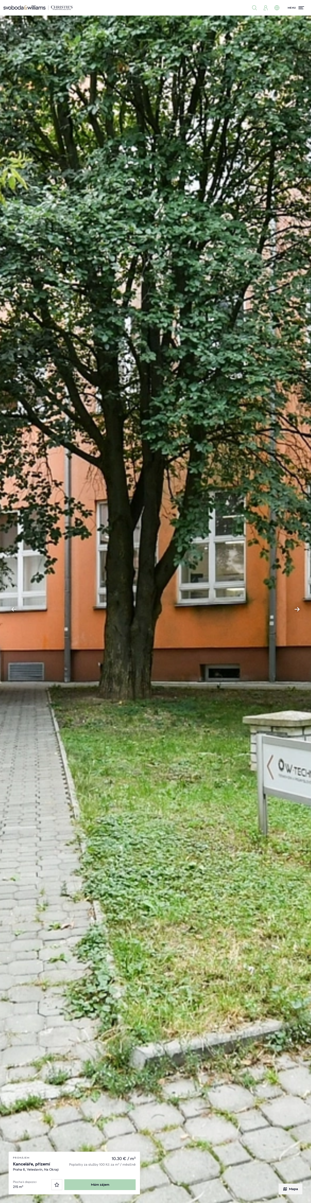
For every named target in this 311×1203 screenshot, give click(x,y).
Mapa (290, 1189)
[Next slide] (297, 609)
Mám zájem (100, 1185)
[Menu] (296, 7)
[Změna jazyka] (277, 8)
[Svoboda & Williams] (38, 7)
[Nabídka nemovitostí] (254, 8)
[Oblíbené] (56, 1184)
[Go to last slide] (14, 609)
